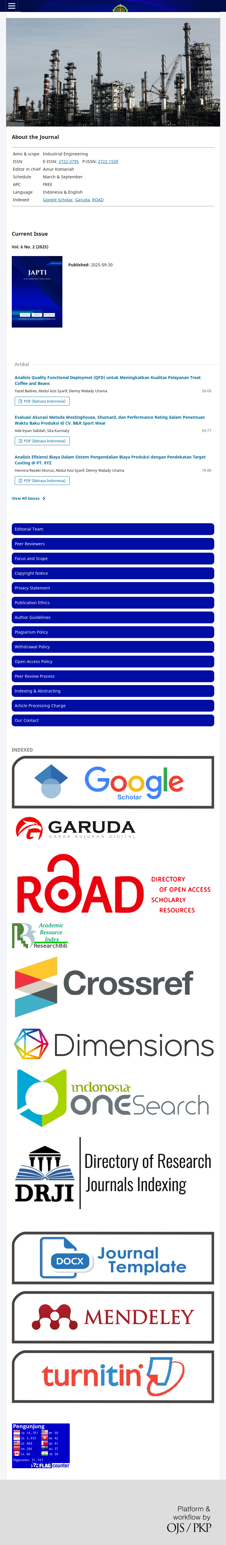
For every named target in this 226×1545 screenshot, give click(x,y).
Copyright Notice (31, 573)
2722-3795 (69, 161)
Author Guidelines (33, 617)
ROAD (98, 199)
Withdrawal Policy (32, 646)
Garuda (82, 199)
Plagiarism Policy (31, 632)
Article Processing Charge (40, 705)
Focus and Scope (31, 558)
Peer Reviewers (30, 543)
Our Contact (27, 720)
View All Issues (25, 498)
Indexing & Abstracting (38, 691)
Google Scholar (58, 199)
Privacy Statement (32, 588)
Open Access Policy (33, 661)
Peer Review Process (35, 676)
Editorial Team (29, 529)
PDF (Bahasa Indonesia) (44, 401)
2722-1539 (108, 161)
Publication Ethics (32, 602)
